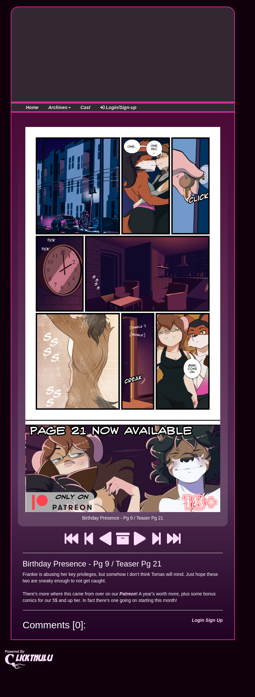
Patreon (128, 593)
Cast (85, 107)
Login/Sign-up (118, 107)
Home (32, 107)
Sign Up (214, 620)
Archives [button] (59, 107)
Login (198, 620)
